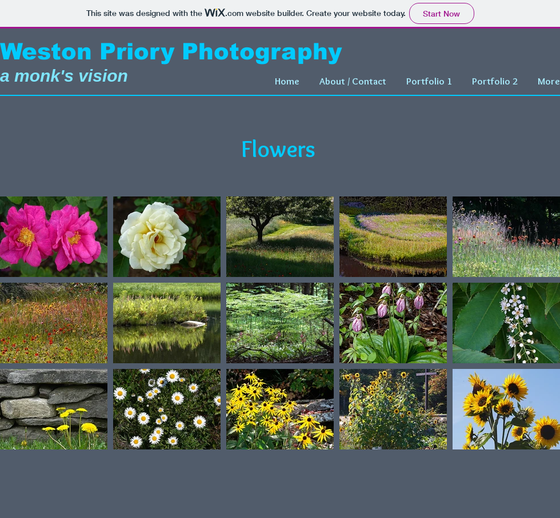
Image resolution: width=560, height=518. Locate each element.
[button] (428, 81)
